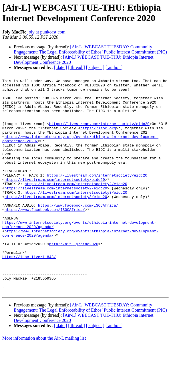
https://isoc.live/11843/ (29, 292)
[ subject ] (95, 67)
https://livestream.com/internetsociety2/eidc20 (76, 205)
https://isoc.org (98, 138)
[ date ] (60, 67)
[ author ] (114, 67)
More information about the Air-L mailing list (44, 381)
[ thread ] (76, 67)
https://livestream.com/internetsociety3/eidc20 (76, 215)
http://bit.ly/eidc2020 (73, 277)
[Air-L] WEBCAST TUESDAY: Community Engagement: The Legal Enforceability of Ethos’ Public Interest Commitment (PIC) (90, 49)
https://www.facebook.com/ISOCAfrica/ (78, 230)
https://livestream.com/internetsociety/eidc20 (99, 133)
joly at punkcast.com (46, 31)
